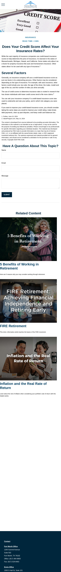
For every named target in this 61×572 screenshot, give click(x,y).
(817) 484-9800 (15, 559)
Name (4, 150)
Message (5, 176)
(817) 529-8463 (13, 562)
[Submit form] (7, 194)
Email (4, 163)
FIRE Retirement (13, 326)
